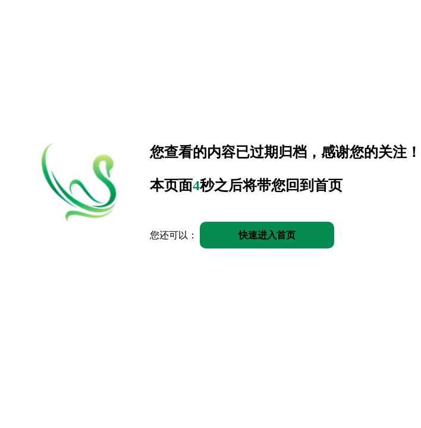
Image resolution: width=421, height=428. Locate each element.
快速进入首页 (267, 235)
